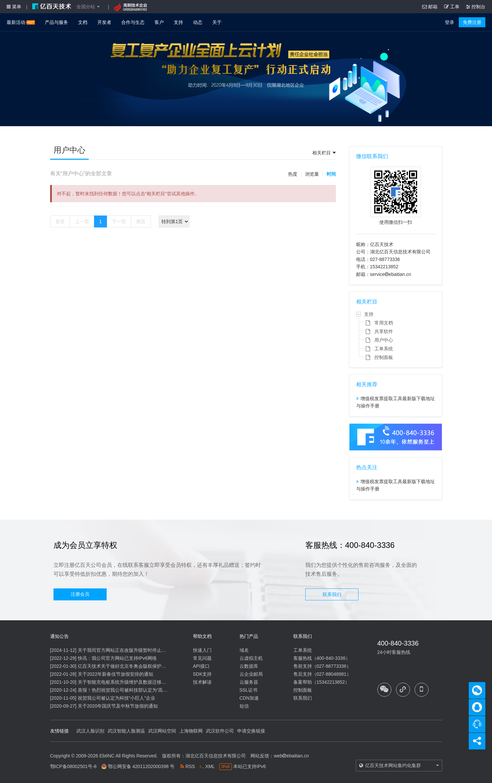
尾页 (141, 221)
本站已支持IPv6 (242, 766)
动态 (197, 22)
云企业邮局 (251, 674)
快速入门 (202, 650)
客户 (159, 22)
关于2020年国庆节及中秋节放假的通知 (118, 706)
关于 (217, 22)
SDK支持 (202, 674)
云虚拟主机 (251, 658)
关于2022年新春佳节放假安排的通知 (115, 674)
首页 (60, 221)
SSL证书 (248, 690)
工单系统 (383, 348)
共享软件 (383, 331)
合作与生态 (133, 22)
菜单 (14, 6)
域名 (244, 650)
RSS (187, 766)
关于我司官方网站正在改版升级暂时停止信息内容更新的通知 (140, 650)
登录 (449, 22)
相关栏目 (321, 152)
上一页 (82, 221)
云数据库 (249, 666)
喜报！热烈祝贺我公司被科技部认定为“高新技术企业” (133, 690)
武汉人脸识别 (90, 731)
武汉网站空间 (162, 731)
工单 (451, 6)
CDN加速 (249, 698)
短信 (244, 706)
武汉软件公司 (220, 731)
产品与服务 (56, 22)
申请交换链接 (251, 731)
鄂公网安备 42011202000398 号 (141, 766)
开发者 (104, 22)
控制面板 (383, 357)
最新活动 (21, 22)
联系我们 (332, 594)
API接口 (201, 666)
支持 (178, 22)
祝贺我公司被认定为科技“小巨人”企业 (116, 698)
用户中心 (383, 340)
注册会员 (80, 594)
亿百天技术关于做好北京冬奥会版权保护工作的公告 (131, 666)
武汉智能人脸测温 (126, 731)
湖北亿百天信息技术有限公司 (215, 755)
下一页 (119, 221)
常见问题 (202, 658)
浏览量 (312, 174)
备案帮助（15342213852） (321, 682)
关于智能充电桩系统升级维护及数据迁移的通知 (126, 682)
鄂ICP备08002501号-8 (73, 766)
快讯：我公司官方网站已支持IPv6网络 (117, 658)
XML (207, 766)
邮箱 (430, 6)
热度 (292, 174)
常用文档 (383, 322)
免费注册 (472, 22)
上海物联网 (191, 731)
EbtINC (106, 755)
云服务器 (249, 682)
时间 (331, 174)
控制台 (475, 6)
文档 (82, 22)
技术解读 (202, 682)
